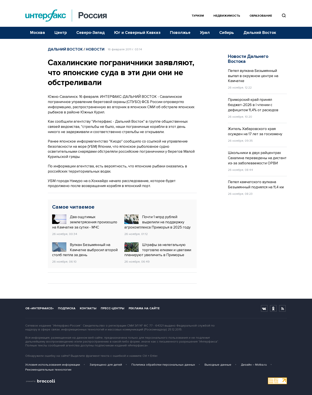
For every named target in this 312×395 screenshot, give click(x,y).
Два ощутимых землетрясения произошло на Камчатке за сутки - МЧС (84, 222)
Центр (60, 32)
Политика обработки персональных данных (163, 364)
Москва (37, 32)
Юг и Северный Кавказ (137, 32)
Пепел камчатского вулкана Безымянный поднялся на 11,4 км (256, 184)
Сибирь (226, 32)
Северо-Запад (90, 32)
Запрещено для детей (106, 364)
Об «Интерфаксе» (39, 308)
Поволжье (180, 32)
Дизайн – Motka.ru (254, 364)
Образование (261, 15)
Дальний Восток (259, 32)
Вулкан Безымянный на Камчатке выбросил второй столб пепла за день (85, 249)
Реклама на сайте (144, 308)
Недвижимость (226, 15)
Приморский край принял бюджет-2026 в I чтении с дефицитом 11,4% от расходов (253, 104)
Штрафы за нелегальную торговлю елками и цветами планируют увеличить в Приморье (157, 249)
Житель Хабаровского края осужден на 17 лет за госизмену (255, 131)
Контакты (88, 308)
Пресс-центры (112, 308)
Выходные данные (218, 364)
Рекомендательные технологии (48, 369)
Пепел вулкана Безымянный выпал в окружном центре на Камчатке (253, 75)
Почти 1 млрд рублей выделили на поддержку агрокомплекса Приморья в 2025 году (157, 222)
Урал (205, 32)
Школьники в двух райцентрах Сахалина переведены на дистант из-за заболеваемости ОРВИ (257, 158)
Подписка (66, 308)
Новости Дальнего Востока (248, 59)
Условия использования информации (52, 364)
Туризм (198, 15)
